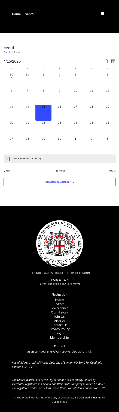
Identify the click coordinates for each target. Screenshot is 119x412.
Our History (59, 312)
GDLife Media (60, 401)
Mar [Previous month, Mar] (7, 171)
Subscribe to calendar (57, 181)
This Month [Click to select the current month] (59, 171)
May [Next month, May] (112, 171)
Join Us (59, 316)
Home (16, 14)
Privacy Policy (59, 329)
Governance (59, 308)
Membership (59, 337)
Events (28, 14)
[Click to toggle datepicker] (14, 61)
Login (60, 333)
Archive (59, 320)
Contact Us (59, 325)
